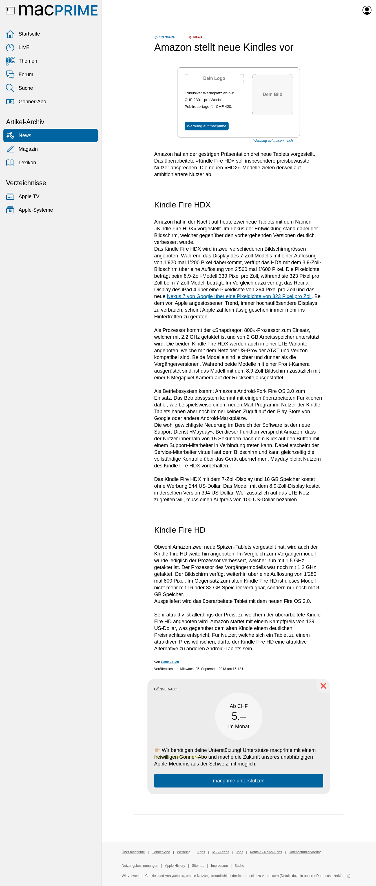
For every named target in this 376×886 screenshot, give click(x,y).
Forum (19, 74)
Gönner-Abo (26, 101)
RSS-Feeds (220, 852)
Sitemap (198, 866)
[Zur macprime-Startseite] (58, 10)
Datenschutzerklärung (305, 852)
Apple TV (22, 196)
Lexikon (21, 162)
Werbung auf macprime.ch (273, 141)
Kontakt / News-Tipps (266, 852)
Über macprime (133, 852)
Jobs (239, 852)
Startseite (23, 33)
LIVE (18, 47)
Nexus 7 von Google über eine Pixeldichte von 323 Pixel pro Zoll (239, 296)
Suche (19, 88)
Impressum (219, 866)
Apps (201, 852)
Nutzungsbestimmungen (140, 866)
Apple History (175, 866)
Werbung (183, 852)
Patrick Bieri (170, 662)
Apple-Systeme (29, 210)
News (18, 135)
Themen (21, 60)
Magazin (22, 149)
